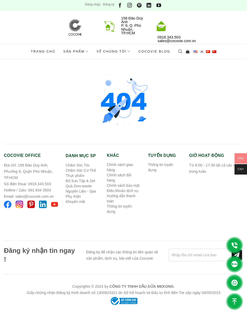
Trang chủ (43, 51)
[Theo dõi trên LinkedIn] (149, 5)
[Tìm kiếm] (180, 51)
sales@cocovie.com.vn (34, 196)
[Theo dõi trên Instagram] (129, 5)
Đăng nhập (92, 4)
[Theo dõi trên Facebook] (120, 5)
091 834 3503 (39, 190)
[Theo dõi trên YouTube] (158, 5)
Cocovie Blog (154, 51)
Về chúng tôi (113, 51)
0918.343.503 (39, 184)
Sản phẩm (75, 51)
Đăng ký (109, 4)
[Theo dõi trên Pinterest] (139, 5)
